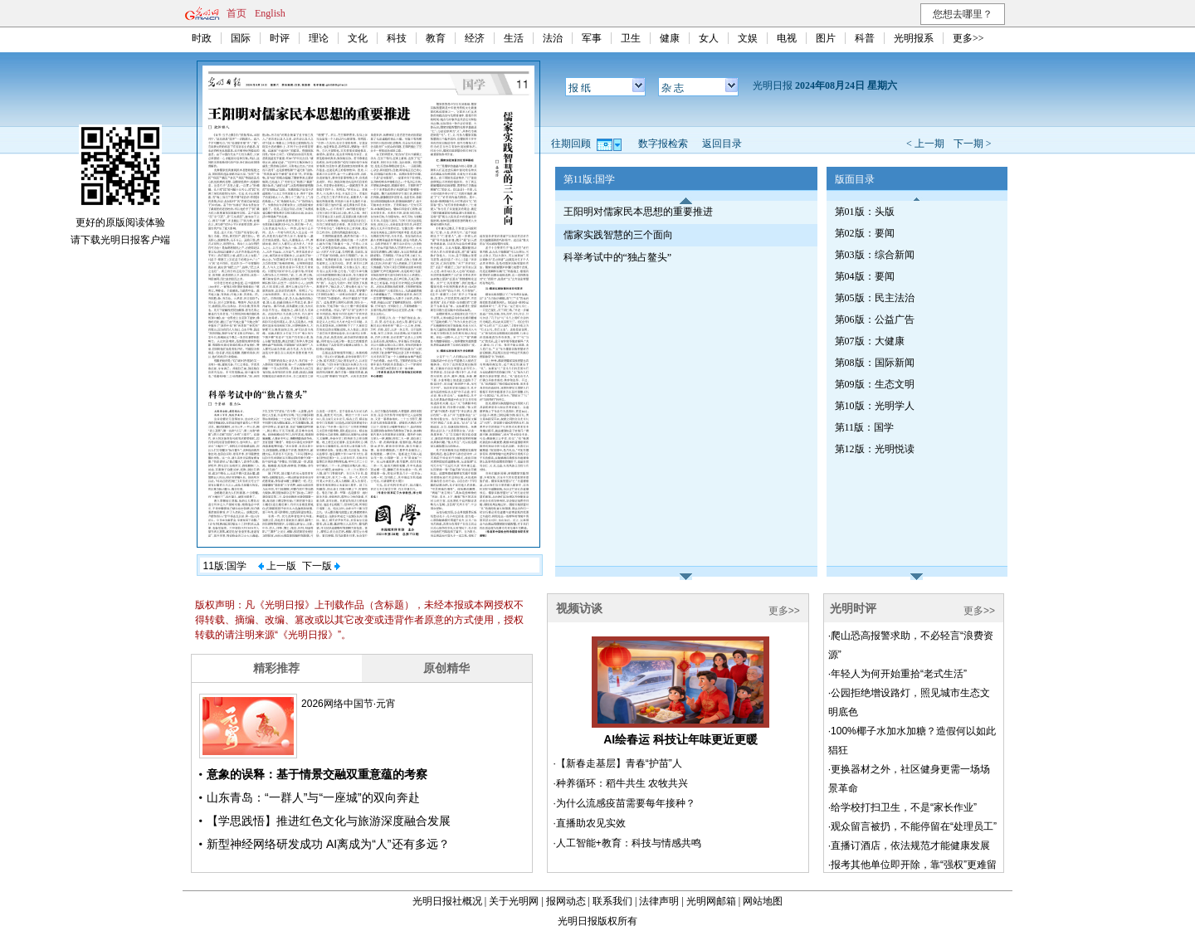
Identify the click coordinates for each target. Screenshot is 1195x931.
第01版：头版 (865, 211)
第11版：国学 (865, 427)
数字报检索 (663, 143)
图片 (826, 38)
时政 (202, 38)
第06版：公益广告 (875, 319)
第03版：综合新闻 (875, 255)
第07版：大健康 (870, 341)
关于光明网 (514, 901)
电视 (787, 38)
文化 (358, 38)
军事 (592, 38)
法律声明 (659, 901)
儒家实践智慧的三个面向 (618, 235)
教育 (436, 38)
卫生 (631, 38)
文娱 (748, 38)
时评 (280, 38)
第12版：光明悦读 (875, 449)
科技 (397, 38)
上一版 (277, 566)
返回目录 (722, 143)
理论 (319, 38)
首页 (236, 13)
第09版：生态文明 (875, 384)
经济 (475, 38)
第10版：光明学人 (875, 406)
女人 (709, 38)
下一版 (321, 566)
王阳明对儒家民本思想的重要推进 (638, 211)
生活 (514, 38)
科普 (865, 38)
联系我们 (612, 901)
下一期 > (973, 143)
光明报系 (914, 38)
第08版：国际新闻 (875, 362)
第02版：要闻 (865, 233)
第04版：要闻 (865, 276)
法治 (553, 38)
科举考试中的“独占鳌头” (617, 257)
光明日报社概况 (447, 901)
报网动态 (566, 901)
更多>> (968, 38)
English (270, 13)
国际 (241, 38)
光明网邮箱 (711, 901)
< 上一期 (925, 143)
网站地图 (763, 901)
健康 (670, 38)
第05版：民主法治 (875, 298)
